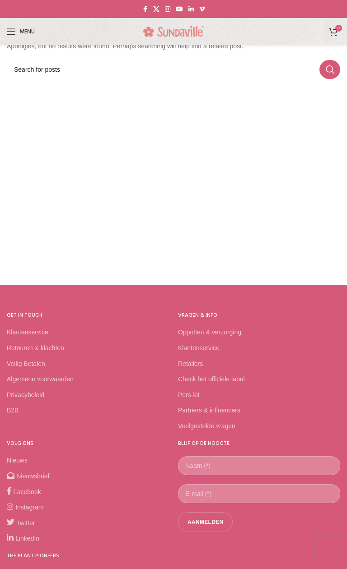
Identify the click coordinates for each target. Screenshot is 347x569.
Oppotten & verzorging (209, 332)
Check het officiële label (211, 379)
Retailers (190, 363)
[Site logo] (173, 31)
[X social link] (156, 9)
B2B (13, 410)
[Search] (173, 69)
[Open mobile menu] (20, 32)
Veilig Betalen (26, 363)
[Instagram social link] (167, 9)
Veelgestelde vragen (206, 426)
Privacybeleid (25, 394)
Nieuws (17, 460)
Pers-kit (188, 394)
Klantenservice (27, 332)
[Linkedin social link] (191, 9)
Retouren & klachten (35, 348)
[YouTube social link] (179, 9)
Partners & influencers (209, 410)
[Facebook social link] (145, 9)
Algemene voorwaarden (40, 379)
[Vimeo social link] (202, 9)
